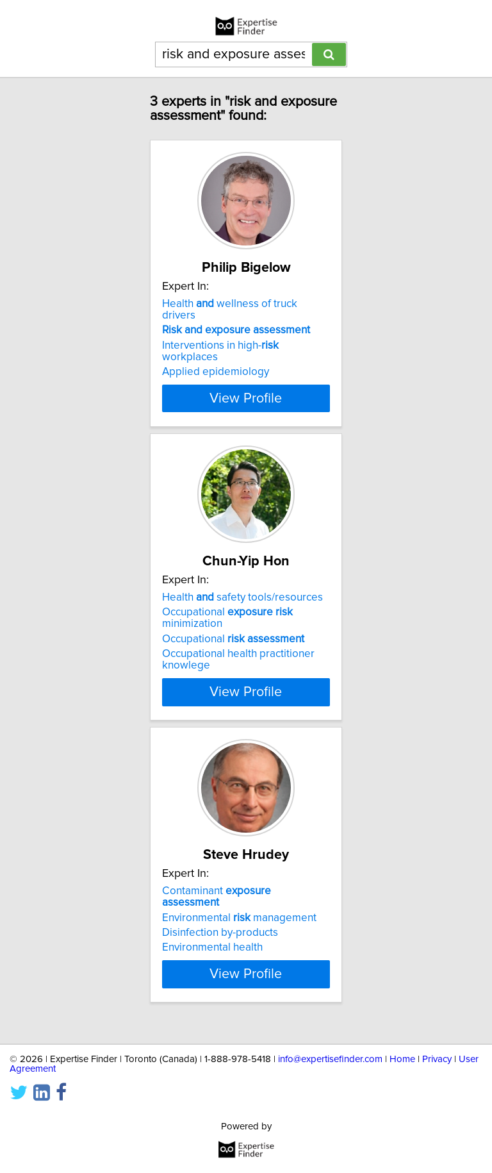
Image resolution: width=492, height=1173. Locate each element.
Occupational (233, 639)
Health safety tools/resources (242, 597)
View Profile (245, 398)
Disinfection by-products (220, 932)
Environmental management (239, 917)
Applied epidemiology (215, 372)
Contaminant (216, 896)
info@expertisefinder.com (330, 1059)
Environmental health (212, 947)
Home (402, 1059)
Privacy (437, 1059)
